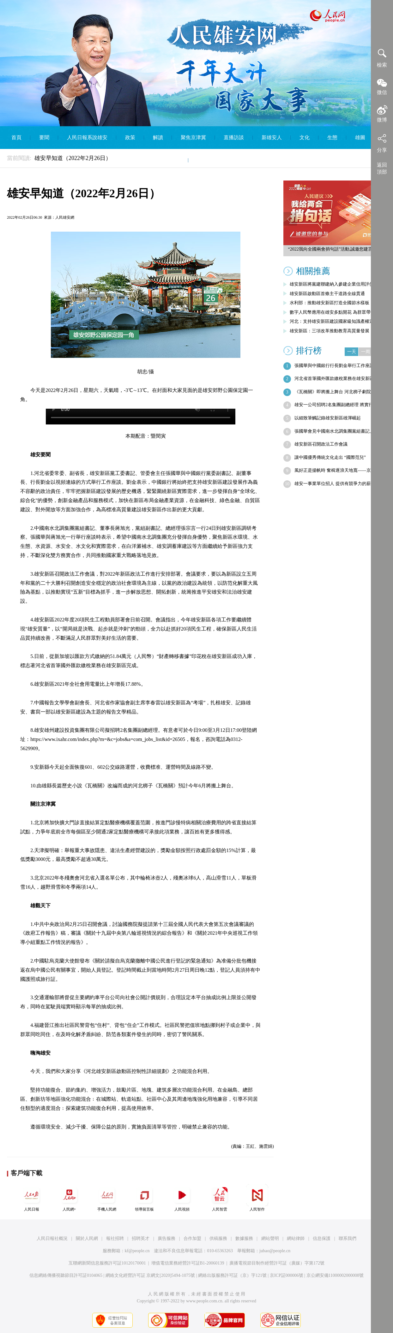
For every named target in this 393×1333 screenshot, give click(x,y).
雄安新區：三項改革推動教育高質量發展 (329, 331)
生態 (332, 137)
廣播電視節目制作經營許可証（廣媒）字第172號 (276, 1263)
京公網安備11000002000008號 (335, 1275)
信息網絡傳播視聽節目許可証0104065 (65, 1275)
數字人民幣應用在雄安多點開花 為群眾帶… (332, 312)
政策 (130, 137)
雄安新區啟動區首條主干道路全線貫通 (327, 293)
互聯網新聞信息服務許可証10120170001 (107, 1263)
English (205, 160)
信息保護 (321, 1238)
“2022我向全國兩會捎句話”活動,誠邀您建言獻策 (335, 249)
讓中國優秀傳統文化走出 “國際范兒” (330, 457)
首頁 (16, 137)
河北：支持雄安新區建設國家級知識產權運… (334, 321)
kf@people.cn (137, 1250)
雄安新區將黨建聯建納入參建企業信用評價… (334, 284)
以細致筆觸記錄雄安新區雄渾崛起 (327, 418)
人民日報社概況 (52, 1238)
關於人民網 (87, 1238)
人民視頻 (182, 1198)
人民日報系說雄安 (87, 137)
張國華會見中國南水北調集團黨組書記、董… (338, 431)
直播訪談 (234, 137)
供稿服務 (218, 1238)
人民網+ (69, 1198)
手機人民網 (107, 1198)
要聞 (44, 137)
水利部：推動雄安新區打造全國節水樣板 (329, 302)
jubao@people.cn (274, 1250)
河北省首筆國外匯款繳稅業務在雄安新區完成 (338, 378)
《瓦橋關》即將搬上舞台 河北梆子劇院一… (337, 391)
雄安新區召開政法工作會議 (321, 444)
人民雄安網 (64, 217)
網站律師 (296, 1238)
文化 (304, 137)
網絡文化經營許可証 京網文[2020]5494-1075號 (150, 1275)
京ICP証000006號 (286, 1275)
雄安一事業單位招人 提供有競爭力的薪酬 (334, 483)
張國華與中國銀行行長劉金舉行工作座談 (334, 365)
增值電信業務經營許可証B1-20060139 (187, 1263)
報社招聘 (115, 1238)
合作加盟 (192, 1238)
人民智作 (257, 1198)
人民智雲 (220, 1198)
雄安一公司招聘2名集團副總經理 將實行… (336, 404)
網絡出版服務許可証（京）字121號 (232, 1275)
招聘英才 (140, 1238)
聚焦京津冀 (193, 137)
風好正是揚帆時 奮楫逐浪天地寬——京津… (337, 470)
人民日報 (32, 1198)
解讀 (158, 137)
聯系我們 (347, 1238)
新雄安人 (272, 137)
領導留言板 (144, 1198)
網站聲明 (270, 1238)
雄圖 (360, 137)
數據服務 (244, 1238)
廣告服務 (166, 1238)
